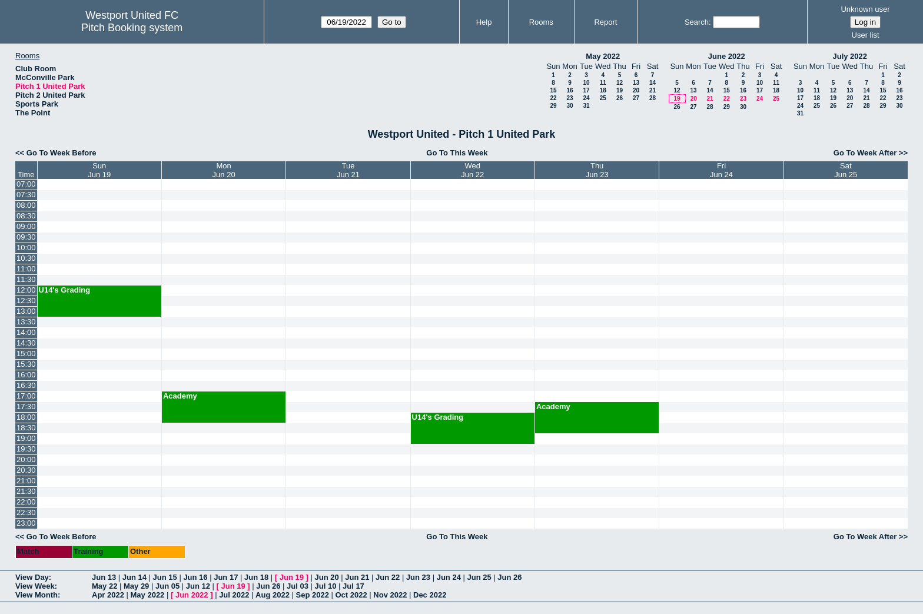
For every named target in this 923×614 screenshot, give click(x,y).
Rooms (541, 22)
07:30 (26, 194)
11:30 (26, 279)
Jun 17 (226, 577)
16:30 (26, 385)
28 (652, 98)
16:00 (26, 374)
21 (652, 90)
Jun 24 (449, 577)
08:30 (26, 215)
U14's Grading (65, 290)
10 (586, 82)
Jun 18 (256, 577)
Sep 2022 (312, 594)
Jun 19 (292, 577)
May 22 (104, 586)
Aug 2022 (272, 594)
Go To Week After (865, 152)
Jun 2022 (191, 594)
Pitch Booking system (131, 28)
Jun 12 (198, 586)
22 (553, 98)
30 (569, 105)
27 (636, 98)
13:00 (26, 311)
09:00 (26, 226)
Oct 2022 (351, 594)
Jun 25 (479, 577)
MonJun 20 (224, 170)
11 (603, 82)
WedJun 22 (472, 170)
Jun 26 (509, 577)
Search (697, 22)
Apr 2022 (108, 594)
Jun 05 (167, 586)
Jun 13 (104, 577)
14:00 (26, 332)
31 (586, 105)
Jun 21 (357, 577)
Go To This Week (456, 152)
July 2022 (849, 56)
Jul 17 (353, 586)
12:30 (26, 300)
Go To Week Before (61, 152)
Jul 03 (297, 586)
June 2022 (726, 56)
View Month (36, 594)
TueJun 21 (348, 170)
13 (636, 82)
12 (619, 82)
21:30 (26, 491)
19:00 (26, 438)
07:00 (26, 184)
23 (569, 98)
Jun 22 (388, 577)
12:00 (26, 290)
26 (619, 98)
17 (586, 90)
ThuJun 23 (597, 170)
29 (553, 105)
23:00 (26, 523)
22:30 (26, 512)
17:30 (26, 406)
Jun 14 (134, 577)
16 (569, 90)
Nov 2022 (390, 594)
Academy (180, 395)
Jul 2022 (234, 594)
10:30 (26, 258)
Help (484, 22)
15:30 (26, 364)
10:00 (26, 247)
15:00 (26, 353)
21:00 (26, 480)
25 (603, 98)
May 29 (136, 586)
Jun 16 (195, 577)
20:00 (26, 459)
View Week (35, 586)
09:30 (26, 237)
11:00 (26, 268)
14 (652, 82)
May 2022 (603, 56)
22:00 (26, 501)
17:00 (26, 395)
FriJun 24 (721, 170)
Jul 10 (326, 586)
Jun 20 (326, 577)
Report (605, 22)
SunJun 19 (99, 170)
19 (619, 90)
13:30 (26, 321)
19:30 (26, 448)
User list (865, 35)
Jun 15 (165, 577)
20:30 (26, 470)
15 (553, 90)
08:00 (26, 205)
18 (603, 90)
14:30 (26, 342)
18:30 (26, 427)
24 (586, 98)
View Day (32, 577)
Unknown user (865, 9)
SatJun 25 (845, 170)
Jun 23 (418, 577)
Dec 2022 (429, 594)
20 (636, 90)
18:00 (26, 417)
